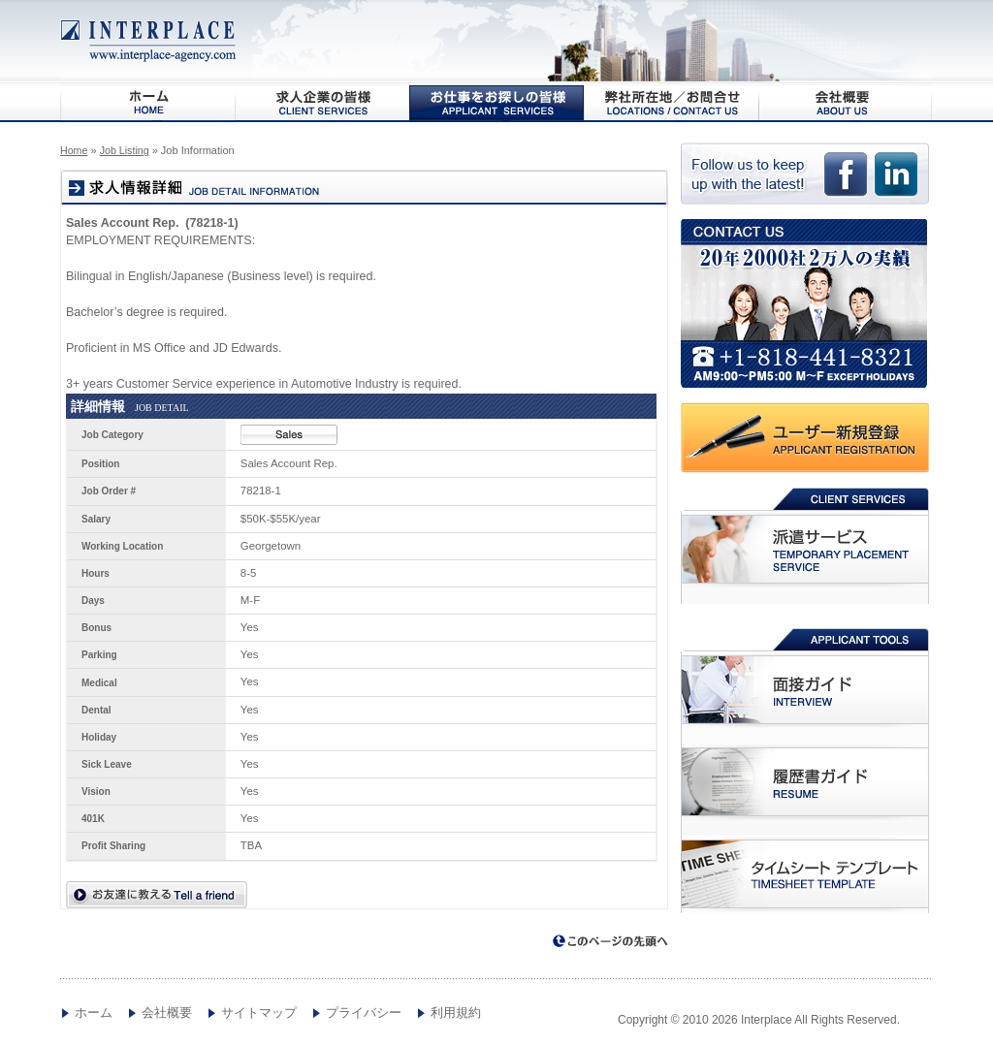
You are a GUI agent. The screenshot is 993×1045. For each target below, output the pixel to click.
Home (73, 150)
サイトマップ (259, 1013)
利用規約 (456, 1013)
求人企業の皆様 (322, 102)
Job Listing (124, 150)
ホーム (93, 1013)
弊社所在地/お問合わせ (671, 102)
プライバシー (363, 1013)
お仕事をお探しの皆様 (496, 102)
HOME (147, 102)
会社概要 (845, 102)
